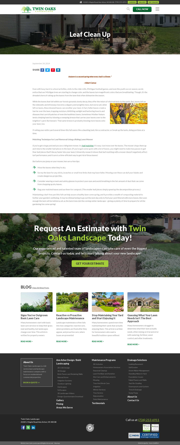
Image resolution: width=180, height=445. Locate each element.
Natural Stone (63, 377)
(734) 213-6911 (121, 2)
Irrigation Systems (65, 380)
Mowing (96, 380)
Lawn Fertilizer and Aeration (104, 374)
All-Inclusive (98, 364)
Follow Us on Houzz (28, 427)
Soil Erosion (133, 367)
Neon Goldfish (154, 443)
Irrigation (96, 386)
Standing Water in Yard (138, 374)
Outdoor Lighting (64, 384)
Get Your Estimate (90, 263)
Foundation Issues (136, 377)
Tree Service (98, 393)
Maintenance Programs (104, 360)
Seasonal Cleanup (100, 371)
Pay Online (153, 2)
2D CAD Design (64, 368)
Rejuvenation (98, 396)
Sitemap (57, 443)
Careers (132, 2)
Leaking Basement (136, 364)
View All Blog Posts (40, 288)
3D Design (62, 371)
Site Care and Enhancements (104, 377)
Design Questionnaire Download (70, 396)
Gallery (142, 2)
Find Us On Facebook (23, 427)
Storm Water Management (139, 371)
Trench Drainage (135, 390)
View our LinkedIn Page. (33, 427)
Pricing (59, 404)
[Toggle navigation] (157, 9)
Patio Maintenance (100, 399)
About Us (132, 396)
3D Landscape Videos (66, 393)
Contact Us (133, 400)
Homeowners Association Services (106, 367)
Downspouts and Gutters (139, 386)
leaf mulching (87, 145)
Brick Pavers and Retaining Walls (70, 374)
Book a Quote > (31, 382)
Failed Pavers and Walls (138, 380)
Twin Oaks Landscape (30, 419)
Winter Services (99, 390)
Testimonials (98, 403)
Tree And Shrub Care (101, 383)
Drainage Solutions (137, 360)
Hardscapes (62, 387)
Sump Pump (133, 393)
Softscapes (62, 390)
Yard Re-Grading (135, 383)
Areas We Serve (64, 407)
